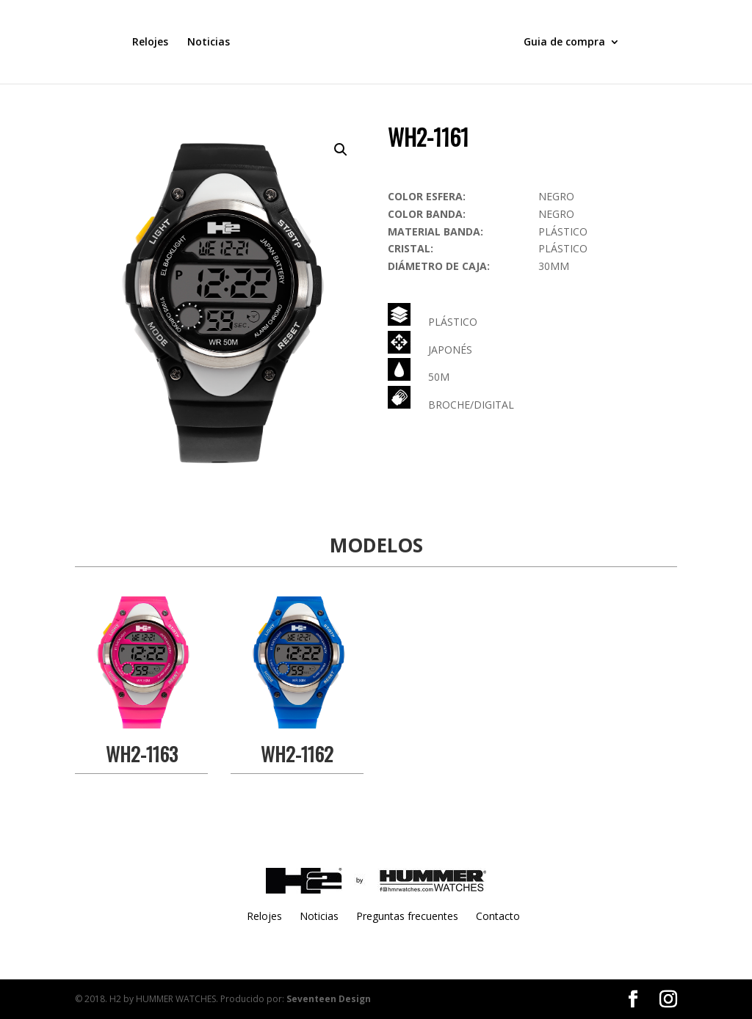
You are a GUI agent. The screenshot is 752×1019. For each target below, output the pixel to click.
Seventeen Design (328, 999)
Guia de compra (564, 42)
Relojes (150, 42)
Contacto (498, 916)
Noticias (208, 42)
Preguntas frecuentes (407, 916)
